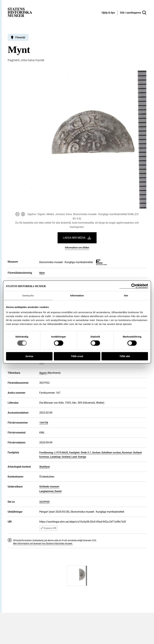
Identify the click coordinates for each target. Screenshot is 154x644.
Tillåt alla (125, 356)
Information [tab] (77, 295)
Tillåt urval (77, 356)
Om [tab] (126, 295)
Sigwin (43, 372)
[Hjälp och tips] (108, 13)
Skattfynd (44, 466)
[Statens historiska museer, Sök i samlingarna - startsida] (20, 12)
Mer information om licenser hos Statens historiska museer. (43, 543)
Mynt (42, 272)
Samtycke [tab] (28, 295)
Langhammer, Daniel (50, 491)
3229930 (44, 501)
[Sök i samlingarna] (133, 13)
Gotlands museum (49, 486)
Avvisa (29, 356)
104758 (43, 422)
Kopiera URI (48, 528)
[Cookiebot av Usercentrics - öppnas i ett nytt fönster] (133, 286)
